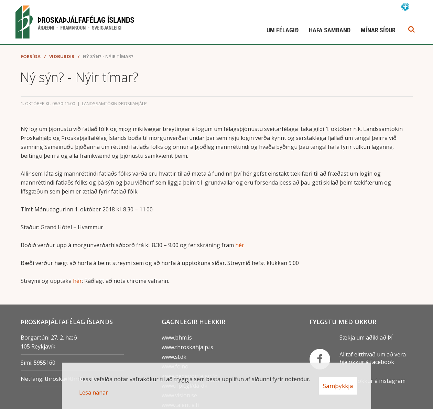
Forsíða (31, 56)
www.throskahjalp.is (187, 347)
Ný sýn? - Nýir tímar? (108, 56)
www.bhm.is (177, 337)
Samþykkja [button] (338, 386)
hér (239, 245)
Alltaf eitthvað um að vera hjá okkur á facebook (372, 358)
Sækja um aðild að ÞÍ (366, 337)
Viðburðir (61, 56)
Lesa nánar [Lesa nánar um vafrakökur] (93, 392)
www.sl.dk (174, 357)
